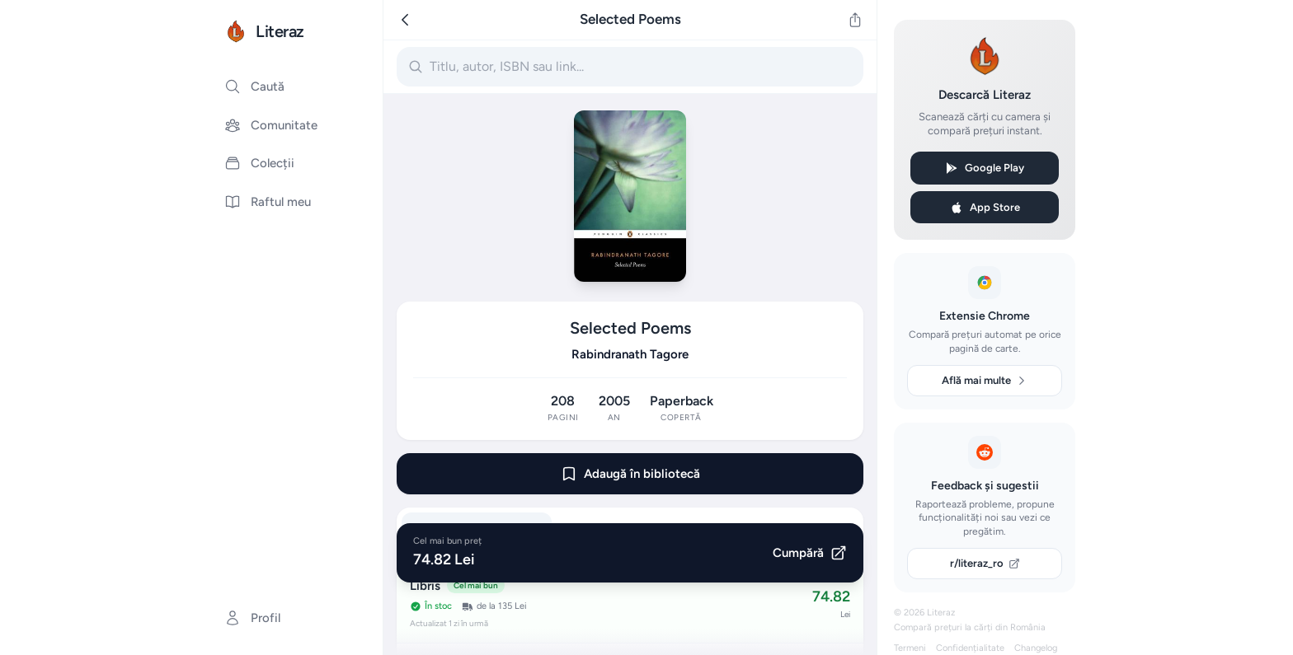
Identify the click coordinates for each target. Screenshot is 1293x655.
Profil (252, 618)
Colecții (259, 163)
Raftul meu (267, 202)
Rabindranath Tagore (630, 354)
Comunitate (270, 125)
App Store (985, 207)
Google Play (984, 168)
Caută (254, 86)
